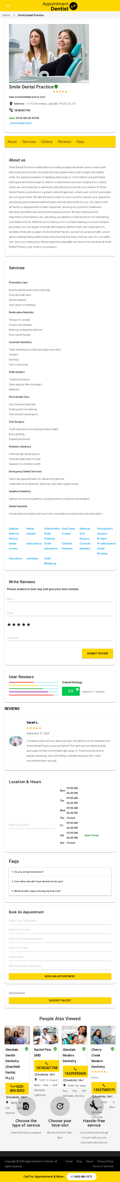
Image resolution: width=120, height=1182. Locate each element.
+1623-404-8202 (17, 1089)
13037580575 (104, 1088)
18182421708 (47, 1066)
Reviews (64, 142)
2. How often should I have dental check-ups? (38, 881)
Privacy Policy (105, 1161)
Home (6, 15)
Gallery (47, 142)
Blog (79, 1161)
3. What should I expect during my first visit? (36, 891)
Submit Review (97, 653)
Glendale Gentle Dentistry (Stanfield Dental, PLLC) (13, 1064)
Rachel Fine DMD (42, 1052)
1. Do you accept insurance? (28, 872)
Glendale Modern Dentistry (69, 1055)
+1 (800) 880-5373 (81, 1176)
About (12, 142)
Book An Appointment (60, 976)
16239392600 (75, 1071)
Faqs (80, 142)
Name (10, 599)
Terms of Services (103, 1166)
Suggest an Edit (60, 1000)
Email (10, 613)
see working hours (21, 123)
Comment (12, 637)
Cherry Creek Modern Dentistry (98, 1058)
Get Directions (17, 993)
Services (29, 142)
